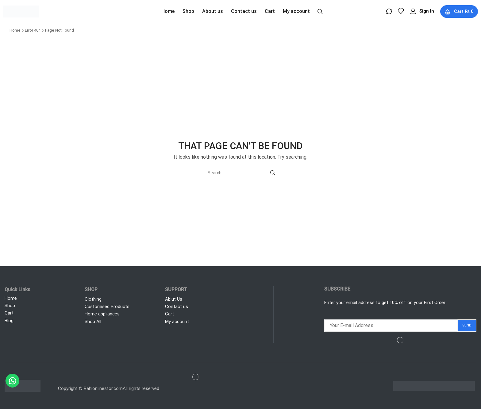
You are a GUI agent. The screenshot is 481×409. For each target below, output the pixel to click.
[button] (319, 11)
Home (15, 30)
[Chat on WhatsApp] (12, 381)
